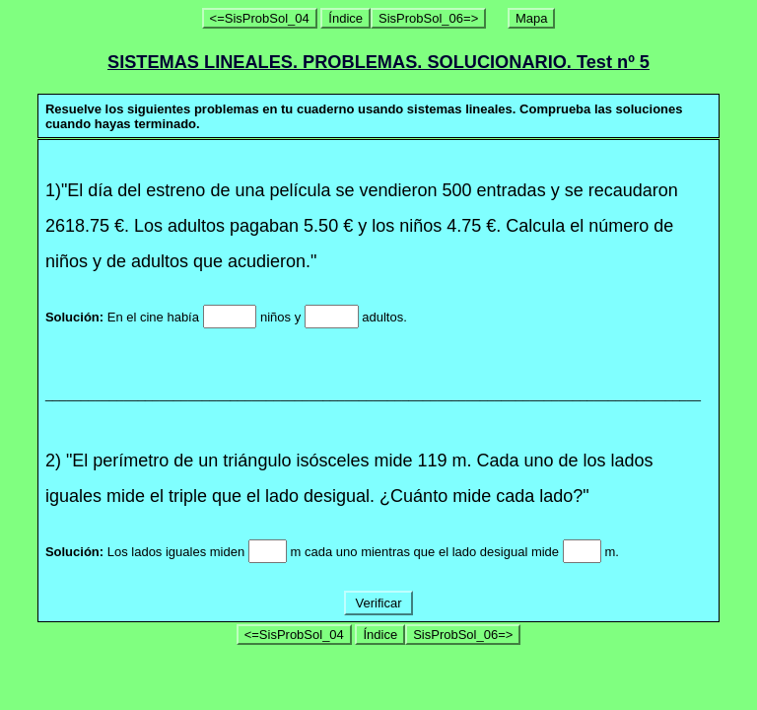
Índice (345, 18)
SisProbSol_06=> (428, 18)
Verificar (378, 603)
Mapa (532, 18)
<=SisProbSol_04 (260, 18)
